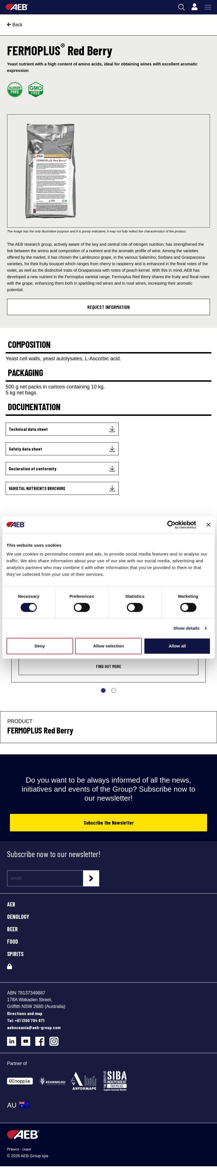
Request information (108, 307)
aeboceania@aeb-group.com (33, 1027)
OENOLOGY (18, 916)
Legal (26, 1149)
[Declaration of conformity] (62, 468)
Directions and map (24, 1013)
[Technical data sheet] (62, 429)
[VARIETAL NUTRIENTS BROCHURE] (62, 488)
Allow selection (108, 645)
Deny (39, 645)
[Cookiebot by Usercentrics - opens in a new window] (171, 524)
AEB (11, 904)
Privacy (13, 1149)
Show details (186, 628)
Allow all (177, 645)
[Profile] (194, 7)
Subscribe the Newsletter (109, 823)
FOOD (12, 941)
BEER (12, 929)
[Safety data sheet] (62, 448)
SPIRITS (15, 953)
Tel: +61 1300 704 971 (25, 1020)
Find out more (108, 666)
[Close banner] (209, 525)
